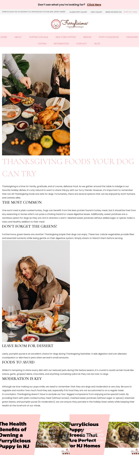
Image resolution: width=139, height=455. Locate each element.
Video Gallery (96, 12)
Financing (132, 37)
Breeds (87, 37)
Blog (97, 43)
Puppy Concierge (109, 37)
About (18, 37)
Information (61, 43)
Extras (42, 43)
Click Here (94, 5)
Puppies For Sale (38, 37)
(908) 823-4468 (130, 12)
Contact (81, 43)
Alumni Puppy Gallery (78, 12)
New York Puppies (66, 37)
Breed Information (114, 12)
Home (4, 37)
